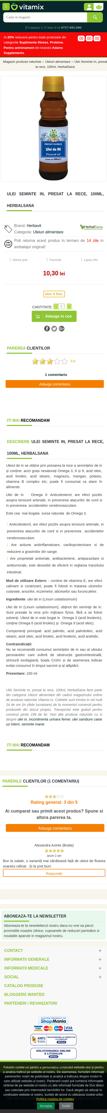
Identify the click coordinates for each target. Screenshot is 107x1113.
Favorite (55, 260)
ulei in (22, 719)
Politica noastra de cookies (55, 1099)
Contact (13, 950)
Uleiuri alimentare (58, 61)
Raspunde (54, 874)
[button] (89, 7)
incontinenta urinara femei (49, 719)
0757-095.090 (71, 27)
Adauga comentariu (54, 384)
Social (11, 977)
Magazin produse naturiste (22, 61)
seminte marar (33, 724)
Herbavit (34, 226)
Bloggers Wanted (24, 994)
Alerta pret (19, 260)
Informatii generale (26, 959)
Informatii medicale (26, 968)
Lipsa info (91, 260)
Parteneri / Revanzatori (30, 1003)
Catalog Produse (23, 986)
